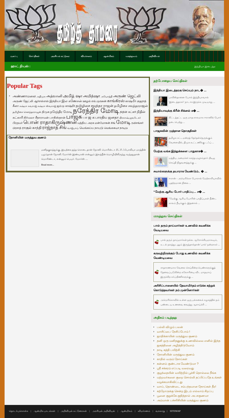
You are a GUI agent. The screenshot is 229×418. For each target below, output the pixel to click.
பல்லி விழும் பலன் (170, 327)
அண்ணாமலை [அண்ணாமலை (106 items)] (24, 96)
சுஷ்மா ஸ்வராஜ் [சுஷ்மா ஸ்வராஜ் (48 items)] (47, 106)
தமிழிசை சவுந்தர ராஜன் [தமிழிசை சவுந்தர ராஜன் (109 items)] (94, 106)
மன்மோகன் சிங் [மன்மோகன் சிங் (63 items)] (105, 123)
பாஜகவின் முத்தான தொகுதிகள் (174, 131)
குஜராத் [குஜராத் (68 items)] (141, 101)
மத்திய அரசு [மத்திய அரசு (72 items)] (85, 123)
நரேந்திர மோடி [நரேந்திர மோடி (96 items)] (61, 112)
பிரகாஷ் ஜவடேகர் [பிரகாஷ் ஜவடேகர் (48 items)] (130, 117)
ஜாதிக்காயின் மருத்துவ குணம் (177, 336)
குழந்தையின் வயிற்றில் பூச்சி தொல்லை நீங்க (186, 373)
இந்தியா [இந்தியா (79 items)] (55, 101)
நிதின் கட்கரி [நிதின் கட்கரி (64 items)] (128, 112)
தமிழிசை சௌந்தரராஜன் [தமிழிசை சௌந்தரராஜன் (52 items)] (27, 112)
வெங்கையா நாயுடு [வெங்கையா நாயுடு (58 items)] (116, 127)
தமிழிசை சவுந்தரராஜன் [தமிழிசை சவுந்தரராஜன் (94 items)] (131, 106)
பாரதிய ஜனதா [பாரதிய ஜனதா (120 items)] (107, 117)
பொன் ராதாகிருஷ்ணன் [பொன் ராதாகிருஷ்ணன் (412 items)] (50, 122)
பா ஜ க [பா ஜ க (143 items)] (89, 117)
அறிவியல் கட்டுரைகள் (74, 411)
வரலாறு (160, 411)
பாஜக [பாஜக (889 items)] (74, 116)
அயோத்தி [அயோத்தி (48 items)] (106, 96)
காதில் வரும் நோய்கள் (172, 359)
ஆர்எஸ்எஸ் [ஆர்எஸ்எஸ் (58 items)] (41, 101)
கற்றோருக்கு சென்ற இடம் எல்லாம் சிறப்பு (185, 391)
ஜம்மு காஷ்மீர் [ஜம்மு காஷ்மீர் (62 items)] (66, 106)
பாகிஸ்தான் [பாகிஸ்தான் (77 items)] (57, 117)
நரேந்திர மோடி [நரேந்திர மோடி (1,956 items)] (96, 110)
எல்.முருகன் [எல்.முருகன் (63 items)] (98, 101)
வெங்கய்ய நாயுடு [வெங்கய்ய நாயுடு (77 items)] (91, 128)
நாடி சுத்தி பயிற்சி (168, 350)
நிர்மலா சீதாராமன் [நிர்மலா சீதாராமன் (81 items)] (36, 117)
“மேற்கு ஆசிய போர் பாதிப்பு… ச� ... (179, 191)
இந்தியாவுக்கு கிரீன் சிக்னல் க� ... (176, 110)
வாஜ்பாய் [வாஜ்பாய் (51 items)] (73, 128)
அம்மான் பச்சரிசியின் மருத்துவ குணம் (182, 400)
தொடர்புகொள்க (18, 411)
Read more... (47, 164)
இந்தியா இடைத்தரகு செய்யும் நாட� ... (179, 90)
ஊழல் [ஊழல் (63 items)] (87, 101)
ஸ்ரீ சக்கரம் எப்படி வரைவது (175, 368)
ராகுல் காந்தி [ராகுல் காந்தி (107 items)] (31, 128)
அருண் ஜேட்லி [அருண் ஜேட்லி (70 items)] (23, 101)
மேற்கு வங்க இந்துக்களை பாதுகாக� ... (179, 151)
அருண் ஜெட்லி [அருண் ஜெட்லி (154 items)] (127, 96)
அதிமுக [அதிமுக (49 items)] (41, 96)
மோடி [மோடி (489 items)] (123, 122)
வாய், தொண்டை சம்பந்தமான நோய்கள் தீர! (186, 386)
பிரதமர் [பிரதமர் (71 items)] (18, 123)
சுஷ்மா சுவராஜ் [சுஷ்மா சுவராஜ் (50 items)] (28, 106)
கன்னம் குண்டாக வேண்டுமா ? (178, 363)
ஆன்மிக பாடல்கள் (44, 411)
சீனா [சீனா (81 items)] (16, 106)
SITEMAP (175, 411)
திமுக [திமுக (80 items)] (45, 112)
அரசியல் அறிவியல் (103, 411)
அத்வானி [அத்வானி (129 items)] (54, 96)
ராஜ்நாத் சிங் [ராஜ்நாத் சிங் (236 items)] (54, 127)
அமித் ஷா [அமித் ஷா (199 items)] (72, 96)
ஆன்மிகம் (126, 411)
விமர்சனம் (144, 411)
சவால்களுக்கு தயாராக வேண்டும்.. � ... (180, 171)
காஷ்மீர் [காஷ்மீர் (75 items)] (130, 101)
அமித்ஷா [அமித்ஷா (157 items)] (91, 96)
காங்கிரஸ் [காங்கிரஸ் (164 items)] (116, 101)
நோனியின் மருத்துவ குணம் (27, 137)
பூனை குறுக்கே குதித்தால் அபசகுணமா (183, 395)
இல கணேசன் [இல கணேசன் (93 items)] (72, 101)
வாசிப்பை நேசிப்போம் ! (173, 331)
